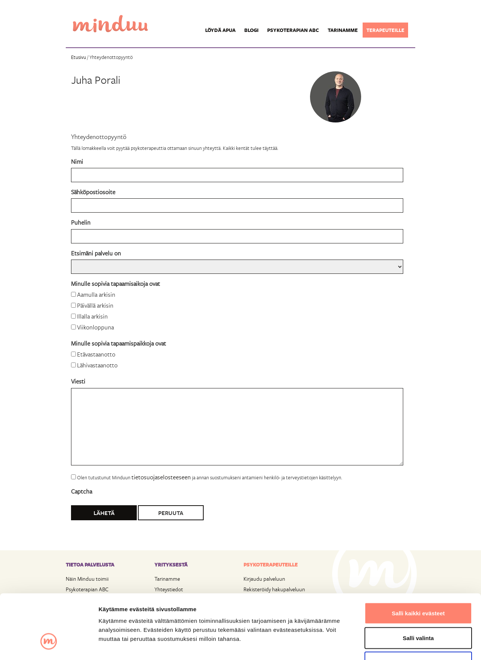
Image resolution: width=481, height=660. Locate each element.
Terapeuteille (385, 30)
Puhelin (81, 222)
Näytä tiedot (402, 645)
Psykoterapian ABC (293, 30)
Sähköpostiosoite (93, 192)
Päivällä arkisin (95, 305)
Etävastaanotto (96, 354)
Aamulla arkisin (96, 294)
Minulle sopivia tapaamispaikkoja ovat (118, 343)
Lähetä (104, 513)
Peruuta (170, 513)
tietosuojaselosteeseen (161, 477)
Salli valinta (418, 586)
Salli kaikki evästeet (418, 561)
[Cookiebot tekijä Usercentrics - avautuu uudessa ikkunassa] (49, 645)
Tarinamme (343, 30)
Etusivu (78, 57)
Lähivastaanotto (97, 365)
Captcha (81, 491)
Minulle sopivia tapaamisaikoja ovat (115, 283)
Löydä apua (220, 30)
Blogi (251, 30)
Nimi (77, 161)
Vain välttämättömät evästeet (418, 610)
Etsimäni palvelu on (96, 253)
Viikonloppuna (95, 327)
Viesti (78, 381)
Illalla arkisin (92, 316)
